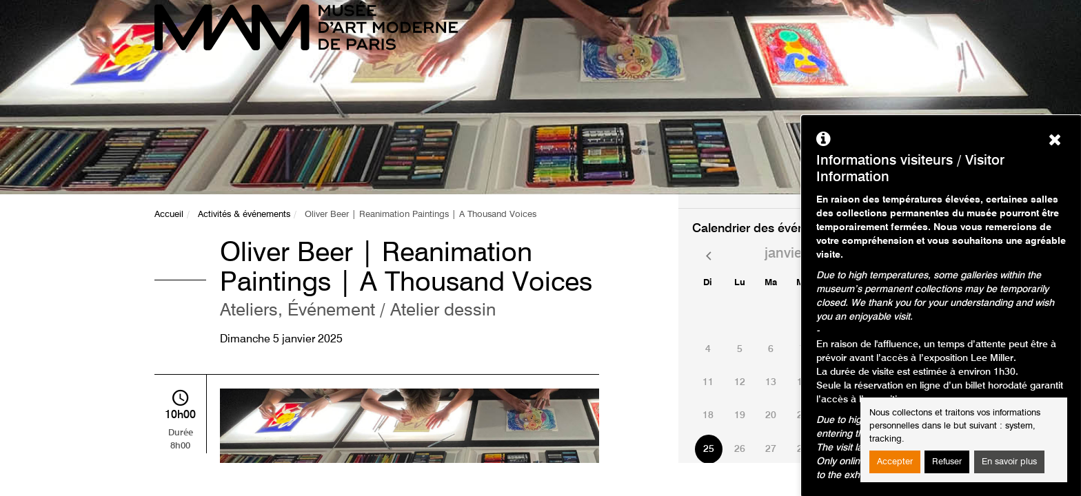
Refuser (947, 461)
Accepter (895, 461)
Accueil (168, 214)
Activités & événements (244, 214)
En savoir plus (1009, 461)
